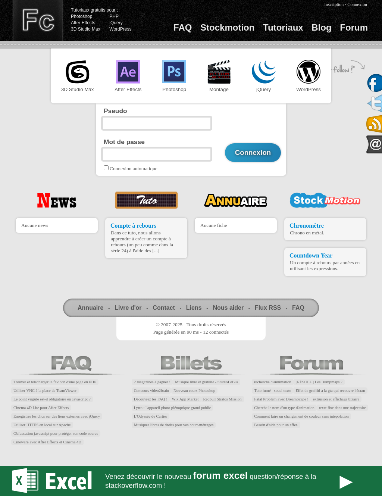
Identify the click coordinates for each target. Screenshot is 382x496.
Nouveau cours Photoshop (194, 391)
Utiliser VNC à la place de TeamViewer (44, 391)
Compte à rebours (133, 225)
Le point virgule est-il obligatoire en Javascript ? (52, 399)
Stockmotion (227, 27)
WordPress (120, 29)
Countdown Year (310, 255)
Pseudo (115, 111)
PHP (114, 16)
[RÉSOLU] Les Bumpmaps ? (319, 382)
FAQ (182, 27)
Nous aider (228, 308)
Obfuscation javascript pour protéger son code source (55, 433)
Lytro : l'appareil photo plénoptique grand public (172, 408)
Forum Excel (191, 481)
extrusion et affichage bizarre (336, 399)
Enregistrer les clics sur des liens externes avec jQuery (56, 416)
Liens (194, 308)
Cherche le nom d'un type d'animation (284, 408)
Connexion (357, 4)
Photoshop (81, 16)
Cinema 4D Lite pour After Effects (41, 408)
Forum (354, 27)
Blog (321, 27)
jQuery (115, 22)
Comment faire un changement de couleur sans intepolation (301, 416)
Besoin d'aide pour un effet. (276, 425)
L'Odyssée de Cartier (150, 416)
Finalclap (37, 20)
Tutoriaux (283, 27)
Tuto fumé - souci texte (272, 391)
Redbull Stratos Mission (222, 399)
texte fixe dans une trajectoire (342, 408)
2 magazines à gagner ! (152, 382)
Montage (219, 76)
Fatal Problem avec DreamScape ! (281, 399)
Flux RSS (268, 308)
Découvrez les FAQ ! (150, 399)
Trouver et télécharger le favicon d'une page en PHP (54, 382)
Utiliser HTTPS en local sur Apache (42, 425)
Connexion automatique (133, 168)
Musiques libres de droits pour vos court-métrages (174, 425)
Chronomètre (306, 225)
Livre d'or (128, 308)
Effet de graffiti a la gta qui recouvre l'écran (330, 391)
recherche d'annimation (272, 382)
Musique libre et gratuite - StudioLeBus (206, 382)
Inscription (334, 4)
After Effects (83, 22)
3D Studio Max (85, 29)
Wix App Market (185, 399)
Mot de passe (124, 142)
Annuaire (90, 308)
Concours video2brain (151, 391)
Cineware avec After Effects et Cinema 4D (47, 442)
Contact (164, 308)
